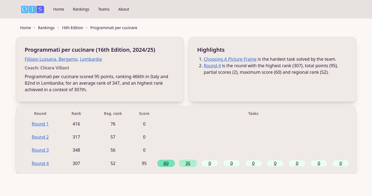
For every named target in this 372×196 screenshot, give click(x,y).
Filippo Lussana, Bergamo (51, 59)
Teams (103, 9)
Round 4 (212, 66)
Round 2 (40, 137)
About (123, 9)
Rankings (81, 9)
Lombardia (91, 59)
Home (58, 9)
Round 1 (40, 124)
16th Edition (72, 27)
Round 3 (40, 150)
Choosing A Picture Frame (230, 59)
